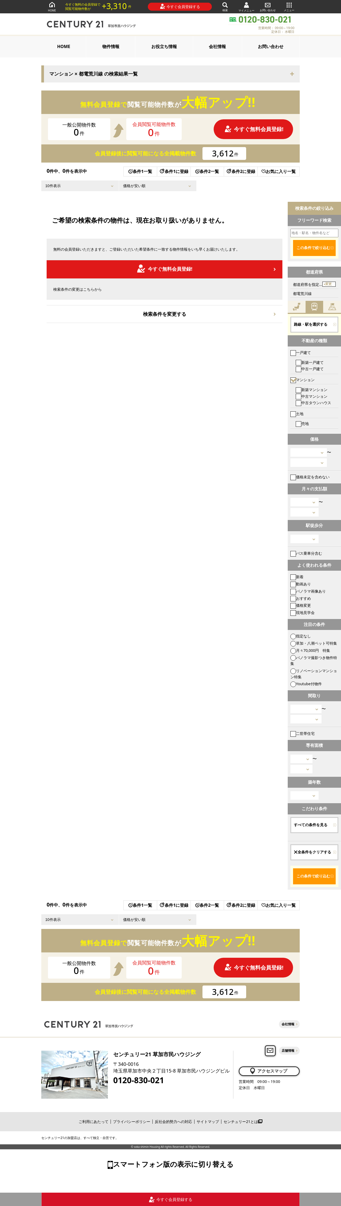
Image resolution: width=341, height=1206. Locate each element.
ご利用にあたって (93, 1121)
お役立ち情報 (164, 46)
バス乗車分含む (306, 553)
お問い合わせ (267, 6)
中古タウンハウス (313, 402)
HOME (52, 6)
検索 (225, 6)
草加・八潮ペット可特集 (313, 643)
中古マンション (311, 396)
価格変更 (300, 605)
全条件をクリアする (312, 852)
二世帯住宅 (302, 733)
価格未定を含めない (310, 476)
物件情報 (110, 46)
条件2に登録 (240, 171)
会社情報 (217, 46)
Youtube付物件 (306, 683)
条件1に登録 (173, 171)
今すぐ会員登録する (180, 6)
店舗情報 (288, 1050)
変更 (328, 284)
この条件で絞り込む (313, 248)
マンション (302, 379)
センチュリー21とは (243, 1121)
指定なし (300, 636)
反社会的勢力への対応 (173, 1121)
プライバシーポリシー (131, 1121)
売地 (302, 423)
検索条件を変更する (164, 314)
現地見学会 (302, 612)
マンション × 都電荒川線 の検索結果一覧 (93, 74)
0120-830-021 (138, 1080)
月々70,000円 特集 (310, 650)
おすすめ (300, 598)
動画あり (300, 583)
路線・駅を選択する (310, 324)
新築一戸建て (310, 362)
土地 (296, 413)
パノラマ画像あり (308, 591)
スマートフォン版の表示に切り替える (173, 1164)
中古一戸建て (310, 368)
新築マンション (311, 389)
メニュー (289, 6)
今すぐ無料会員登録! (253, 129)
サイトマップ (208, 1121)
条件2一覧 (207, 171)
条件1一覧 (140, 171)
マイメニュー (246, 6)
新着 (296, 576)
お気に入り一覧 (278, 171)
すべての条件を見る (310, 825)
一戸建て (300, 352)
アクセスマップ (268, 1070)
